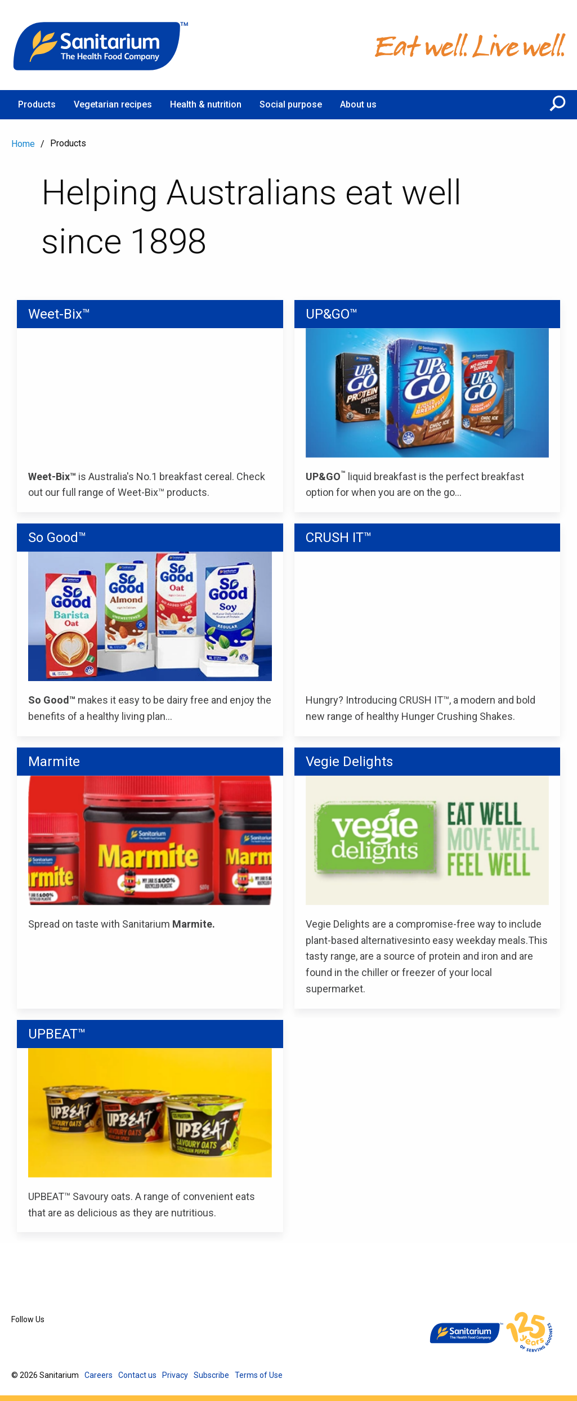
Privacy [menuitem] (175, 1375)
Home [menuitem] (23, 143)
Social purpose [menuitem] (291, 104)
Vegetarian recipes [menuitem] (113, 104)
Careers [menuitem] (98, 1375)
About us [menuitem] (358, 104)
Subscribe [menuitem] (211, 1375)
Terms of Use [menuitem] (259, 1375)
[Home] (101, 45)
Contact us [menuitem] (137, 1375)
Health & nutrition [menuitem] (205, 104)
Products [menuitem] (37, 104)
